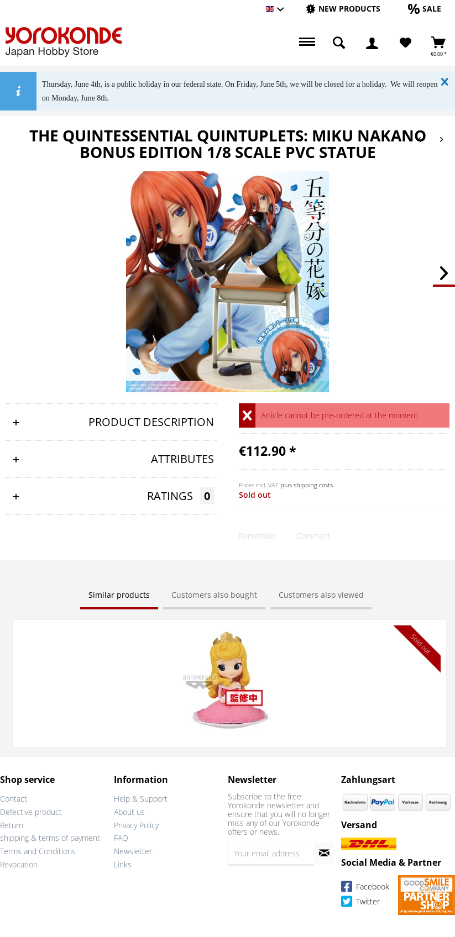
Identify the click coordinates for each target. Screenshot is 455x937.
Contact (13, 798)
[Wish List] (406, 43)
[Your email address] (271, 853)
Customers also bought (214, 594)
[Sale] (424, 8)
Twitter (360, 903)
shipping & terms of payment (50, 838)
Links (123, 864)
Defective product (31, 812)
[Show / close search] (338, 43)
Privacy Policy (136, 825)
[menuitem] (343, 9)
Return (11, 825)
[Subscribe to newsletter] (324, 853)
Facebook (365, 888)
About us (129, 812)
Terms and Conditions (38, 851)
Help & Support (141, 798)
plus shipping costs (306, 485)
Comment (313, 535)
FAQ (121, 838)
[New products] (343, 8)
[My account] (372, 43)
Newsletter (133, 851)
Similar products (119, 594)
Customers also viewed (321, 594)
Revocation (19, 864)
